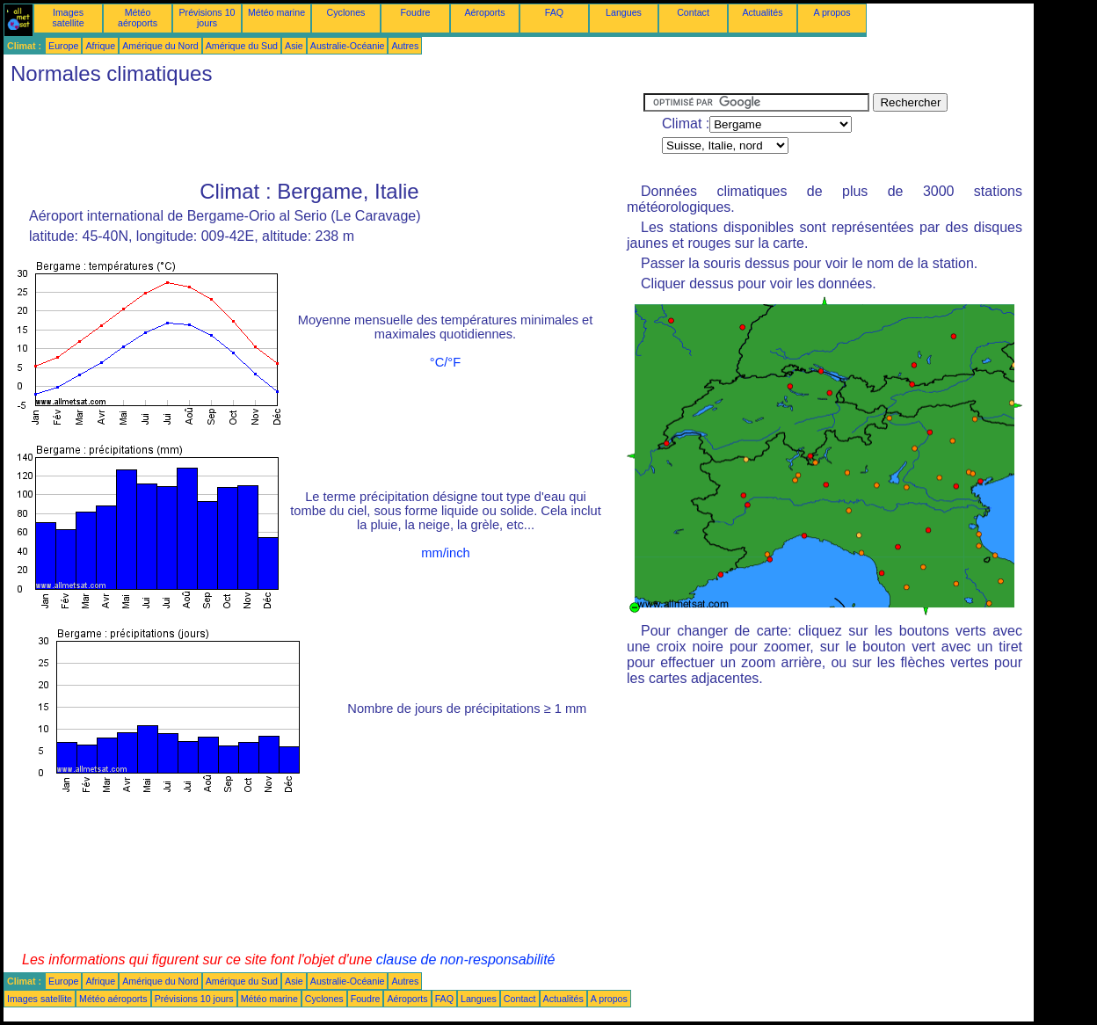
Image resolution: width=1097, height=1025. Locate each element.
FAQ (554, 12)
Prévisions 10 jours (207, 17)
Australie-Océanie (347, 45)
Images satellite (68, 17)
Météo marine (276, 12)
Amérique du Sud (242, 45)
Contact (693, 12)
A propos (831, 12)
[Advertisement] (323, 132)
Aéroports (484, 12)
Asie (294, 45)
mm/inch (445, 553)
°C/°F (445, 362)
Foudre (416, 12)
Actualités (762, 12)
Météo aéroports (137, 17)
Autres (404, 45)
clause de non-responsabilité (466, 959)
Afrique (100, 45)
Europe (63, 45)
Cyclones (346, 12)
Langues (624, 12)
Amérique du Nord (160, 45)
